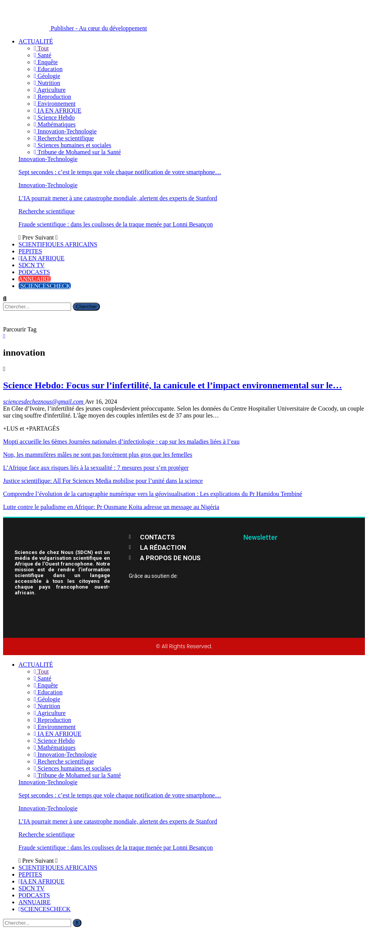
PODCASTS (34, 272)
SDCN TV (31, 265)
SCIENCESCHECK (44, 286)
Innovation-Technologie (65, 131)
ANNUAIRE (34, 279)
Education (48, 69)
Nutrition (47, 83)
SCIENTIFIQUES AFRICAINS (57, 244)
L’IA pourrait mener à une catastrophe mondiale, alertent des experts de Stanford (117, 198)
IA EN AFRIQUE (58, 110)
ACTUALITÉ (35, 41)
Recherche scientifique (64, 138)
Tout (41, 48)
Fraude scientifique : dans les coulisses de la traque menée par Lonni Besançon (115, 224)
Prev (26, 237)
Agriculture (50, 90)
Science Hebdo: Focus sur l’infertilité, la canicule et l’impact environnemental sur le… (172, 385)
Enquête (46, 62)
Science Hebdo (54, 117)
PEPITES (30, 251)
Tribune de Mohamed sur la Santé (77, 152)
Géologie (47, 76)
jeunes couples (103, 408)
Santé (42, 55)
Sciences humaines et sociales (72, 145)
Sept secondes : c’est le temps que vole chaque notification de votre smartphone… (119, 172)
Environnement (54, 103)
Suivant (46, 237)
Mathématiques (54, 124)
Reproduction (52, 96)
